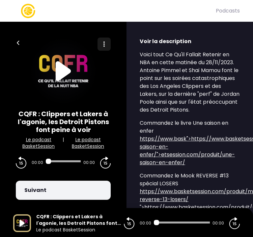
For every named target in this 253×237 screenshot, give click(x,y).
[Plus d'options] (104, 44)
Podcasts (228, 10)
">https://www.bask (189, 139)
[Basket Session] (114, 11)
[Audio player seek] (63, 161)
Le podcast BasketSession (38, 142)
